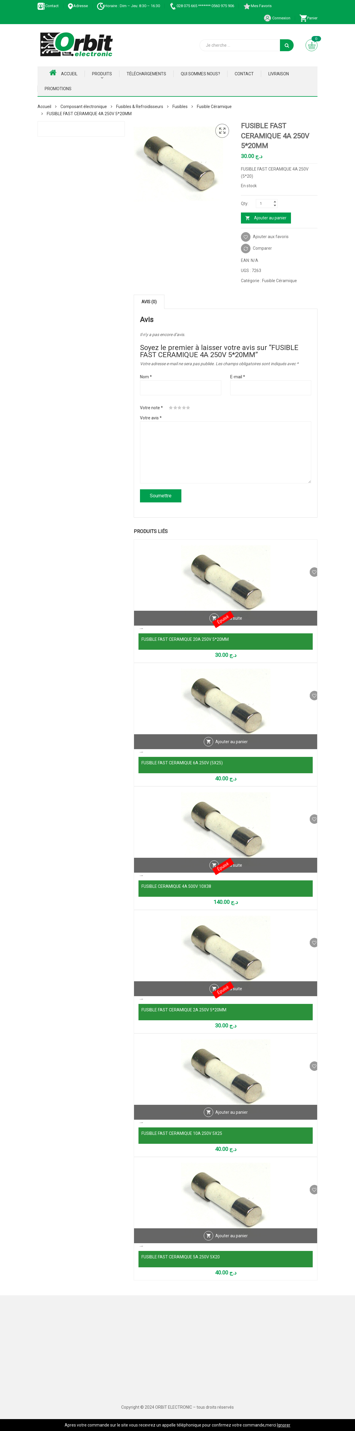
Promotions (58, 88)
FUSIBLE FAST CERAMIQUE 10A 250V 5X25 (181, 1133)
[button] (222, 131)
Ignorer (283, 1425)
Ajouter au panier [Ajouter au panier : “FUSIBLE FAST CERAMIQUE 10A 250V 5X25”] (231, 1121)
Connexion (277, 18)
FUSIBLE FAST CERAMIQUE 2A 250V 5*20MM (183, 1009)
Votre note (151, 407)
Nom (146, 376)
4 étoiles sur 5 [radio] (184, 407)
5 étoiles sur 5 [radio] (188, 407)
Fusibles (180, 106)
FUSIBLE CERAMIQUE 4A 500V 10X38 (176, 886)
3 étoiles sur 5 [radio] (180, 407)
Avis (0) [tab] (149, 301)
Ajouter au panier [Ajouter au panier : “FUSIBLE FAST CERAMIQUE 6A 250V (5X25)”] (231, 750)
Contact (48, 6)
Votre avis (151, 417)
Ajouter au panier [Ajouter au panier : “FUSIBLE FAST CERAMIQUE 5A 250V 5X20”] (231, 1244)
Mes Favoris (257, 6)
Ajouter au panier (270, 217)
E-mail (237, 376)
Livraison (278, 73)
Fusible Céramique (214, 106)
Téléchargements (146, 73)
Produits (102, 73)
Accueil (63, 72)
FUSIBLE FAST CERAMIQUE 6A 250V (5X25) (182, 762)
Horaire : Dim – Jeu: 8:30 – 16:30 (128, 6)
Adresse (78, 6)
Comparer (262, 248)
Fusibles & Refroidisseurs (139, 106)
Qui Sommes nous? (200, 73)
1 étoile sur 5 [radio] (171, 407)
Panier (308, 18)
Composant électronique (83, 106)
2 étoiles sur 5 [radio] (175, 407)
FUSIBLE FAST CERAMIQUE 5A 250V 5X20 (180, 1257)
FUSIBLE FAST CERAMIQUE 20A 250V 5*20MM (185, 639)
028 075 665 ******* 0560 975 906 (201, 6)
